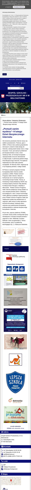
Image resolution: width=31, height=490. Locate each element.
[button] (2, 108)
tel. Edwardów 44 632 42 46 (10, 452)
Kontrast (23, 83)
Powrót (7, 248)
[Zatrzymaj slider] (15, 112)
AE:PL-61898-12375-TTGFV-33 (11, 456)
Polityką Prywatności (12, 2)
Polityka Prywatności (8, 467)
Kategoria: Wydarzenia (19, 120)
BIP (3, 465)
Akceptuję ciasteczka (19, 7)
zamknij (4, 74)
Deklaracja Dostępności (9, 469)
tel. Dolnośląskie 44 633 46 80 (11, 450)
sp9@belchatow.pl (7, 454)
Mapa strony (19, 79)
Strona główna (12, 79)
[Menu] (15, 115)
